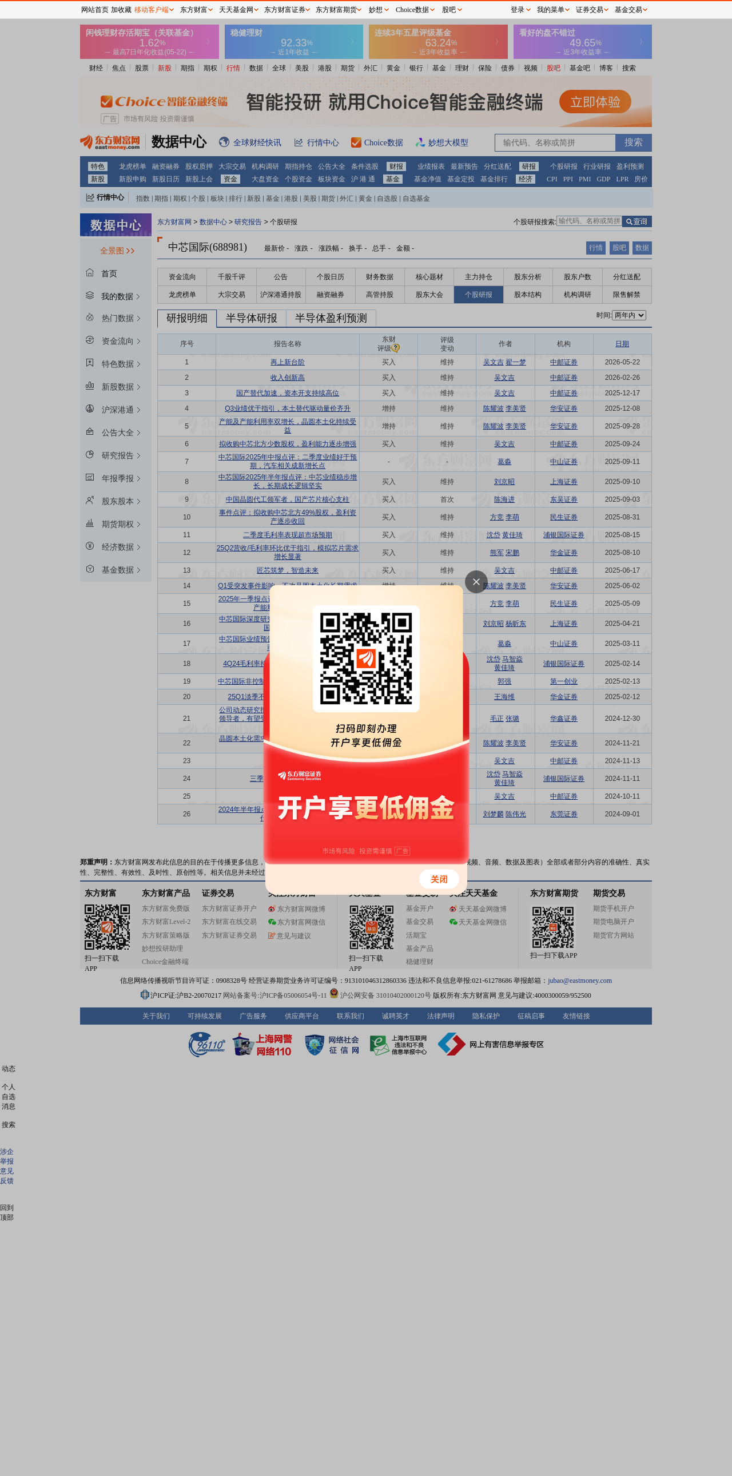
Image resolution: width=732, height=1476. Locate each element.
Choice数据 (412, 10)
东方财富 (194, 10)
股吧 (449, 10)
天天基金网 (236, 10)
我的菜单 (550, 10)
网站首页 (95, 10)
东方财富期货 (336, 10)
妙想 (376, 10)
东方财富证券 (284, 10)
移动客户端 (151, 10)
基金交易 (628, 10)
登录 (517, 10)
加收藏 (121, 10)
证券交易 (589, 10)
